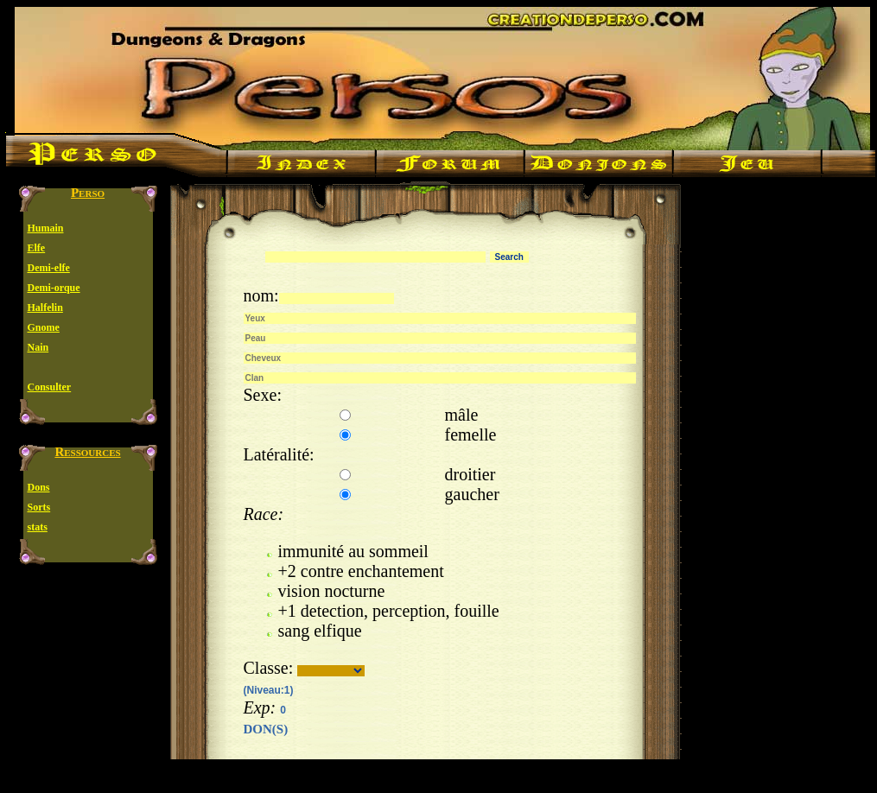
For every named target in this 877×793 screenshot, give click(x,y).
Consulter (50, 387)
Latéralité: (279, 454)
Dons (39, 487)
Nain (38, 347)
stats (38, 527)
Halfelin (45, 307)
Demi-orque (54, 288)
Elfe (37, 248)
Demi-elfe (49, 268)
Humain (46, 228)
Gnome (44, 327)
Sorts (39, 507)
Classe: (269, 667)
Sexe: (263, 394)
